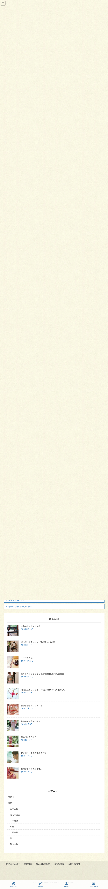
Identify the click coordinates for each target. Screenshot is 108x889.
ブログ (11, 797)
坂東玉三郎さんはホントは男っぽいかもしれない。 (43, 690)
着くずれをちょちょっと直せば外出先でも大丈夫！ (43, 674)
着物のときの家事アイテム (20, 607)
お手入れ (14, 809)
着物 (10, 803)
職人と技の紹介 (43, 864)
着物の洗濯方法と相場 (30, 721)
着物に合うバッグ (16, 600)
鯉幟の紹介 (13, 884)
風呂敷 (15, 832)
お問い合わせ (74, 864)
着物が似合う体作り (29, 737)
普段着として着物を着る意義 (33, 753)
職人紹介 (66, 884)
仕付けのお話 (26, 658)
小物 (12, 827)
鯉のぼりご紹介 (13, 864)
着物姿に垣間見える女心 (31, 769)
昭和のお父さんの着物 (30, 626)
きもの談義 (15, 815)
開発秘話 (28, 864)
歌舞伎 (15, 821)
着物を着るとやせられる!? (32, 706)
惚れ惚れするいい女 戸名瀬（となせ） (38, 642)
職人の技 (14, 844)
